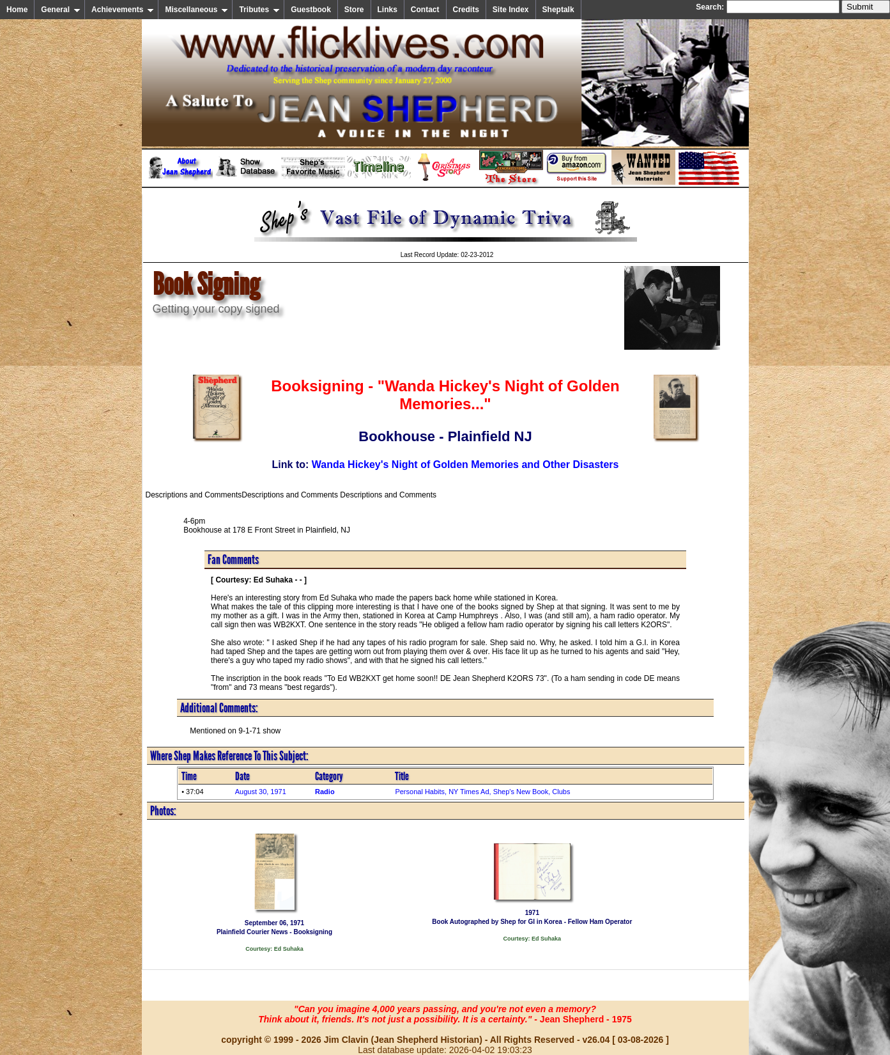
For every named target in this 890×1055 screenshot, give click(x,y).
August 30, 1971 (260, 791)
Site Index (511, 9)
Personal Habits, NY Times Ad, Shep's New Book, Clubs (482, 791)
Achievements (122, 9)
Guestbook (311, 9)
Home (16, 9)
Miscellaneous (196, 9)
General (61, 9)
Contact (425, 9)
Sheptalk (558, 9)
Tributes (259, 9)
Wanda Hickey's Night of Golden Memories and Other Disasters (465, 464)
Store (354, 9)
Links (387, 9)
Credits (466, 9)
